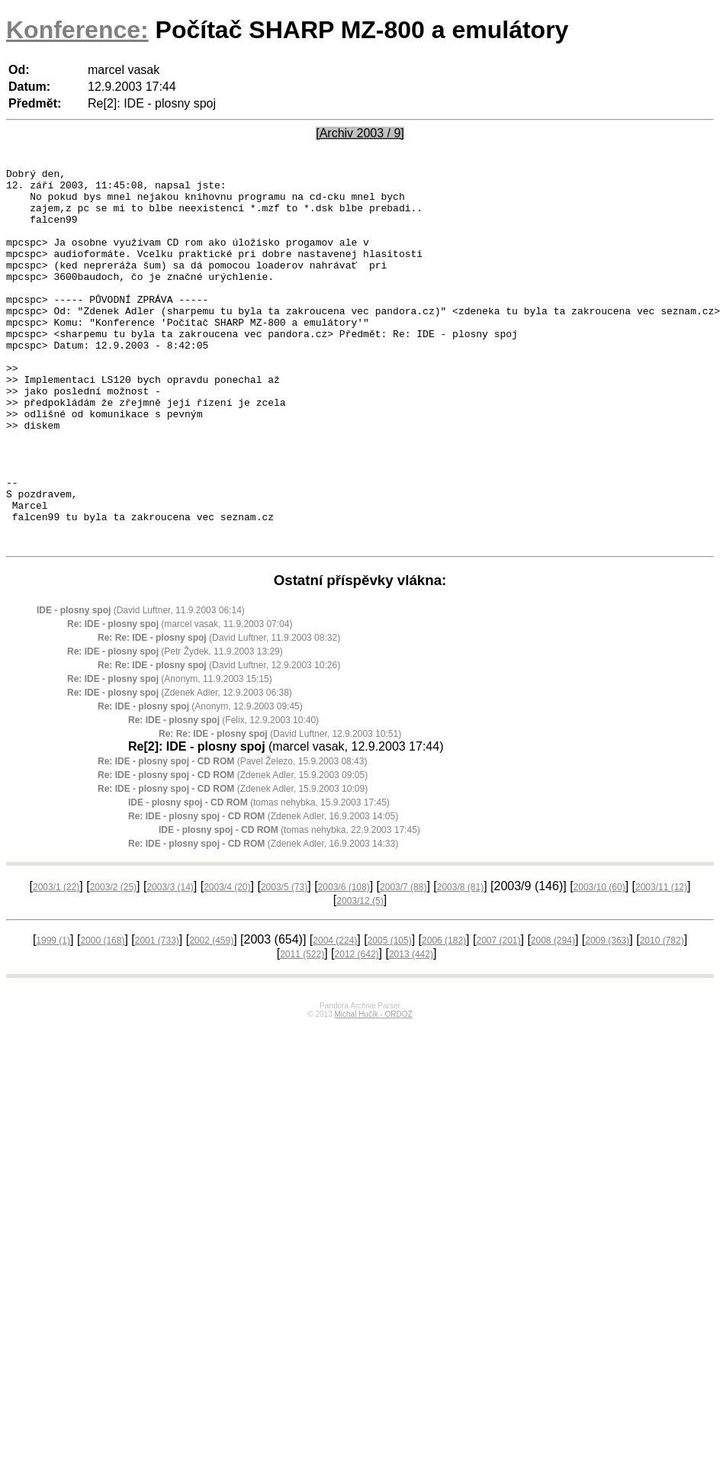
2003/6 (344, 962)
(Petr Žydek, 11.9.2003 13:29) (175, 727)
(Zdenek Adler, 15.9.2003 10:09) (233, 864)
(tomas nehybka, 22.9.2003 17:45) (289, 905)
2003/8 (460, 962)
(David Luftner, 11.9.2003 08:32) (219, 713)
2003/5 (284, 962)
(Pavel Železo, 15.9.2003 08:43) (232, 836)
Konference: (77, 29)
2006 (444, 1016)
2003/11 (661, 962)
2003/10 (599, 962)
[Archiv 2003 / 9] (360, 133)
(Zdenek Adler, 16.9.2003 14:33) (263, 919)
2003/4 (227, 962)
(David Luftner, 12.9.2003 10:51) (280, 809)
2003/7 (403, 962)
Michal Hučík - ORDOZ (373, 1089)
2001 (157, 1016)
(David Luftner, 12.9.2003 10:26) (219, 740)
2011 (302, 1029)
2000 (102, 1016)
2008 (553, 1016)
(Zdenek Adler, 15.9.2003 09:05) (233, 850)
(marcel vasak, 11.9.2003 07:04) (179, 699)
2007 (498, 1016)
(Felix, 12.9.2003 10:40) (223, 795)
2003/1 (56, 962)
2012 (357, 1029)
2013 (411, 1029)
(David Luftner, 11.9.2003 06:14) (141, 685)
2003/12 (359, 976)
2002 (211, 1016)
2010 (662, 1016)
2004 (335, 1016)
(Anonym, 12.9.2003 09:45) (200, 782)
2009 (607, 1016)
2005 (390, 1016)
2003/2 (113, 962)
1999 (53, 1016)
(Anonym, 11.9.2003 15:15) (169, 754)
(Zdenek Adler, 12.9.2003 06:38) (179, 768)
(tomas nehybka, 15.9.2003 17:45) (259, 878)
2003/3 (169, 962)
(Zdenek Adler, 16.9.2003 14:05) (263, 891)
